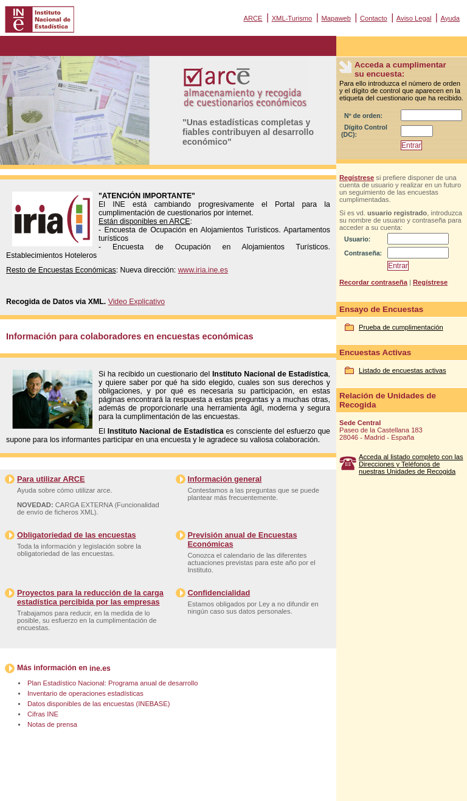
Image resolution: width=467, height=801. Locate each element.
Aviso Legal (414, 18)
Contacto (373, 18)
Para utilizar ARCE (51, 479)
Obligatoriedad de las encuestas (76, 534)
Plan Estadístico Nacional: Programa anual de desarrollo (112, 683)
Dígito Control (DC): (364, 130)
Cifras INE (42, 714)
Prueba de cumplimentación (401, 327)
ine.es (100, 668)
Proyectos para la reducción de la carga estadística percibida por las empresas (90, 597)
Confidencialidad (219, 592)
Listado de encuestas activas (402, 370)
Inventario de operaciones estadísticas (85, 693)
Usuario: (357, 239)
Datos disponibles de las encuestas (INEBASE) (98, 703)
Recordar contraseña (373, 282)
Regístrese (356, 177)
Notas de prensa (52, 724)
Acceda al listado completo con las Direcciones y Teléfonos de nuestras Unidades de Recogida (411, 464)
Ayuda (450, 18)
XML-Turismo (292, 18)
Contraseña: (363, 253)
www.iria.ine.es (203, 270)
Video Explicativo (136, 301)
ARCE (252, 18)
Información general (225, 479)
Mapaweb (336, 18)
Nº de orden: (363, 115)
